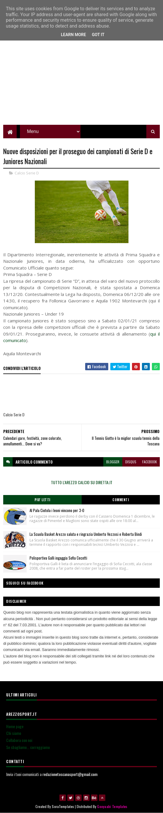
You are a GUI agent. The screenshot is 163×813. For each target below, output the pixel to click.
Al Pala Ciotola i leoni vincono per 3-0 (57, 510)
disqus (130, 461)
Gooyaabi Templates (112, 806)
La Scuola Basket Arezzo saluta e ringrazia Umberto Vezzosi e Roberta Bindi (86, 534)
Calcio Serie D (27, 173)
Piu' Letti (42, 499)
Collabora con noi (19, 740)
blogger (112, 461)
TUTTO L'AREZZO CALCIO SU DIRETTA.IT (81, 482)
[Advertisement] (81, 84)
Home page (14, 726)
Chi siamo (13, 733)
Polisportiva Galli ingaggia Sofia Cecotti (58, 558)
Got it (98, 34)
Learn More (73, 34)
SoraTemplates (63, 806)
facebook (149, 461)
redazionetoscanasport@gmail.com (69, 774)
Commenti (120, 499)
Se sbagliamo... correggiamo (28, 747)
